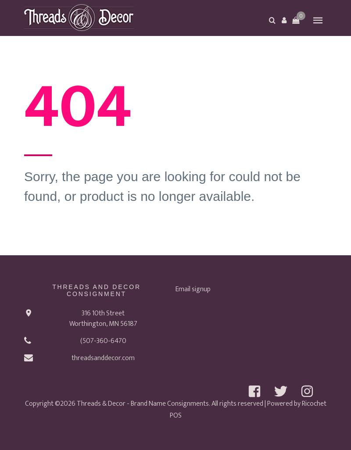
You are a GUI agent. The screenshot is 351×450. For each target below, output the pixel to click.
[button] (284, 20)
